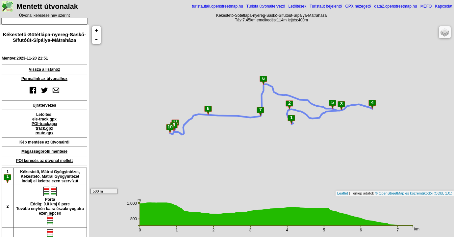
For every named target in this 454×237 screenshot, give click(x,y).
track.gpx (44, 128)
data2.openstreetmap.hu (395, 6)
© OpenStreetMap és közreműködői (404, 193)
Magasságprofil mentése (44, 151)
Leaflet (342, 193)
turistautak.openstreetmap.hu (217, 6)
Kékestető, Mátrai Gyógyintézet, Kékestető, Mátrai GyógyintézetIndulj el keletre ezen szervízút (50, 176)
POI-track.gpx (44, 123)
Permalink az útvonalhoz (44, 78)
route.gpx (45, 133)
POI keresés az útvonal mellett (44, 160)
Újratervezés (44, 105)
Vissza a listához (44, 69)
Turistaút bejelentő (326, 6)
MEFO (426, 6)
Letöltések (297, 6)
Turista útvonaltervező (265, 6)
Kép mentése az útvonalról (44, 142)
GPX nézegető (358, 6)
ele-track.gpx (44, 119)
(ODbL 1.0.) (443, 193)
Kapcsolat (443, 6)
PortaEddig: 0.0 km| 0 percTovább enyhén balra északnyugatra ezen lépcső (50, 206)
